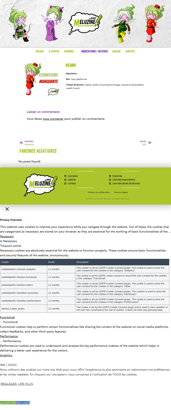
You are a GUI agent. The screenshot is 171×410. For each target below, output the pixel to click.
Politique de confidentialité (98, 192)
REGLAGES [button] (9, 384)
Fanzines (70, 51)
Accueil (40, 51)
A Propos (54, 51)
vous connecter (53, 118)
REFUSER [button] (23, 402)
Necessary (10, 241)
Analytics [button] (6, 355)
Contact (130, 51)
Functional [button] (7, 317)
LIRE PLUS (25, 384)
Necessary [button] (7, 236)
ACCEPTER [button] (8, 402)
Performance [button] (9, 336)
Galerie (117, 51)
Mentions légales (121, 192)
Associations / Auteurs (94, 51)
